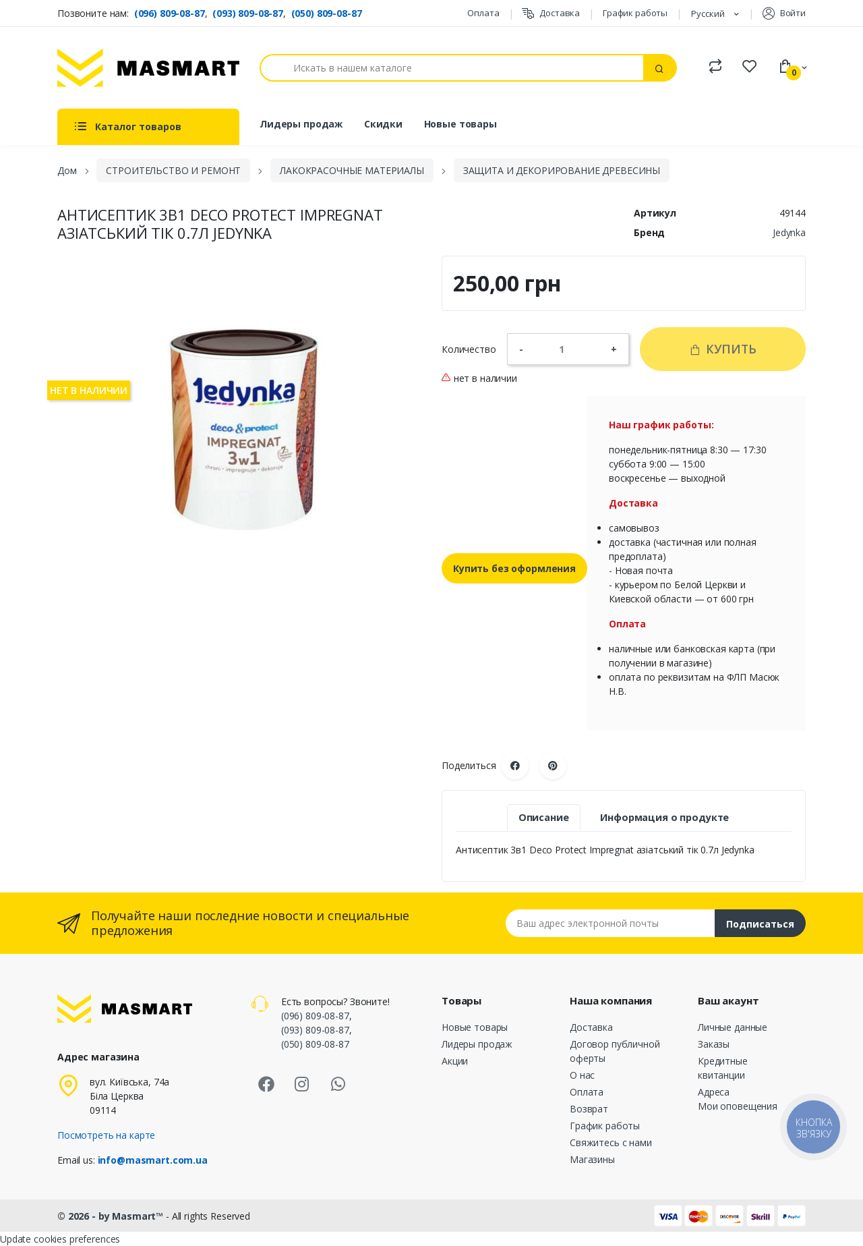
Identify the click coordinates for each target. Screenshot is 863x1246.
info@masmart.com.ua (153, 1160)
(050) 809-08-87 (326, 13)
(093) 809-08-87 (247, 13)
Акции (455, 1060)
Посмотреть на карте (106, 1135)
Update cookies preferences (60, 1239)
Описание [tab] (543, 817)
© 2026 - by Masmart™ (111, 1216)
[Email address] (610, 923)
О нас (582, 1075)
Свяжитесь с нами (611, 1142)
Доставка (551, 13)
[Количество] (567, 349)
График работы (635, 13)
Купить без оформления (514, 568)
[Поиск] (452, 68)
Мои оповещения (737, 1106)
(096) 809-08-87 (169, 13)
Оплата (483, 13)
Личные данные (732, 1027)
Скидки (383, 123)
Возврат (589, 1108)
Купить (722, 349)
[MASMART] (148, 68)
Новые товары (460, 123)
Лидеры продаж (301, 123)
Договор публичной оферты (615, 1051)
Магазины (592, 1159)
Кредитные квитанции (723, 1067)
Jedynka (789, 232)
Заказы (714, 1044)
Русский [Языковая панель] (709, 13)
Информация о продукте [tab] (664, 817)
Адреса (714, 1091)
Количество (469, 349)
